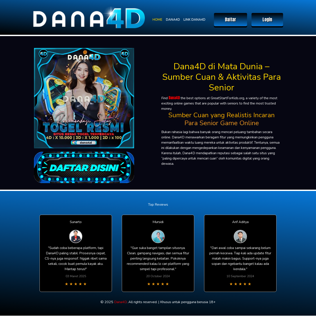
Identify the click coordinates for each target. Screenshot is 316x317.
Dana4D (174, 97)
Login (267, 19)
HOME (157, 19)
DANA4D (173, 19)
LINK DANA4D (194, 19)
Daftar (230, 19)
